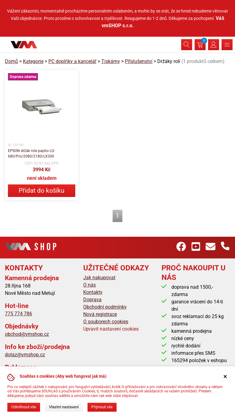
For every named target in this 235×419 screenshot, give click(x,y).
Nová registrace (100, 314)
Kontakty (93, 292)
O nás (89, 285)
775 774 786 (18, 314)
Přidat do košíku (42, 190)
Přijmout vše (102, 407)
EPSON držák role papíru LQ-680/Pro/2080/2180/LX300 (31, 153)
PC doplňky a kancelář (72, 61)
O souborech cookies (105, 321)
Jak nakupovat (99, 277)
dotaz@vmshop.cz (25, 355)
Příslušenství (138, 61)
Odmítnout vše (23, 407)
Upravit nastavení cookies (111, 329)
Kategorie (33, 61)
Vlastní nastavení (64, 407)
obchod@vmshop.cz (27, 334)
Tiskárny (110, 61)
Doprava (92, 299)
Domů (11, 61)
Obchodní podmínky (105, 307)
